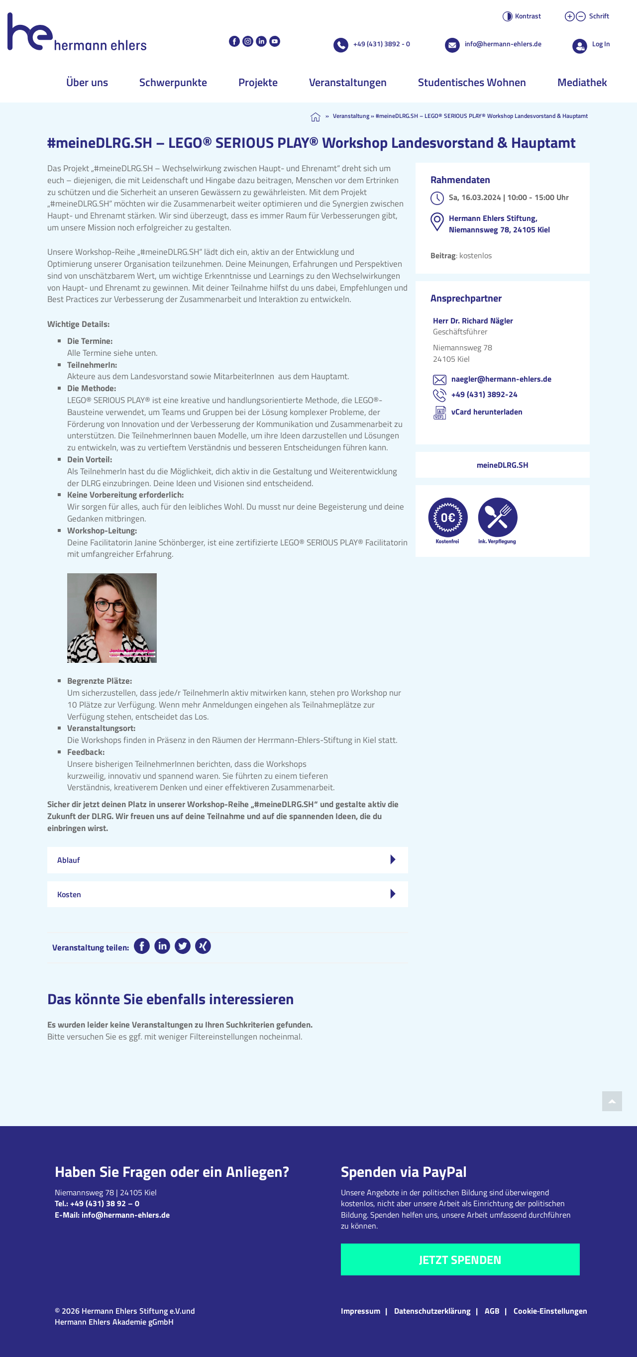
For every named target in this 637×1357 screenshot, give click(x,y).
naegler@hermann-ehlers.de (501, 379)
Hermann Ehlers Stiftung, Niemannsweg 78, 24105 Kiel (499, 223)
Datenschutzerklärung (432, 1311)
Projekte (258, 82)
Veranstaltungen (348, 82)
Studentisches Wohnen (472, 82)
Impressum (360, 1311)
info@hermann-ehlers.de (503, 43)
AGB (492, 1311)
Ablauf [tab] (226, 860)
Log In (601, 43)
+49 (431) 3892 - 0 (381, 43)
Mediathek (582, 82)
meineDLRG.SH (503, 465)
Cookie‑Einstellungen (550, 1311)
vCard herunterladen (487, 412)
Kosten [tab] (226, 894)
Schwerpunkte (173, 82)
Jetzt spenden (460, 1259)
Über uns (87, 82)
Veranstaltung (351, 115)
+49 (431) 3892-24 (484, 394)
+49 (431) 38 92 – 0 (104, 1203)
